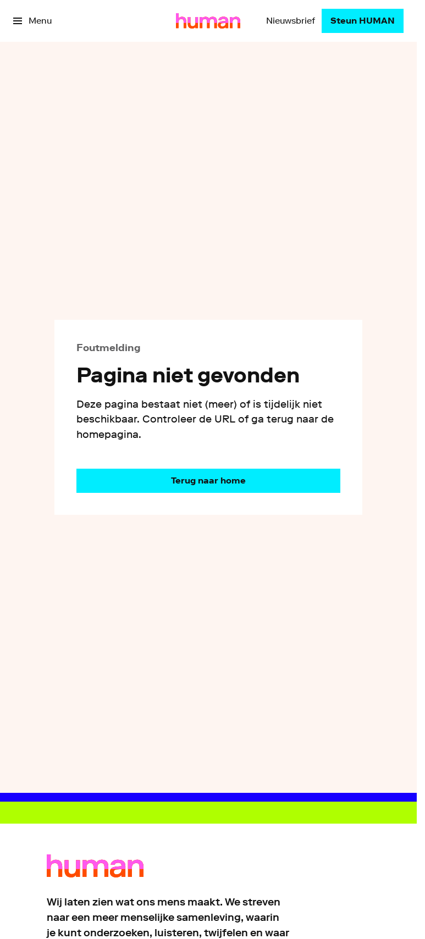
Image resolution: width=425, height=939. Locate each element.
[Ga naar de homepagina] (208, 481)
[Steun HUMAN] (363, 21)
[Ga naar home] (208, 21)
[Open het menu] (32, 21)
